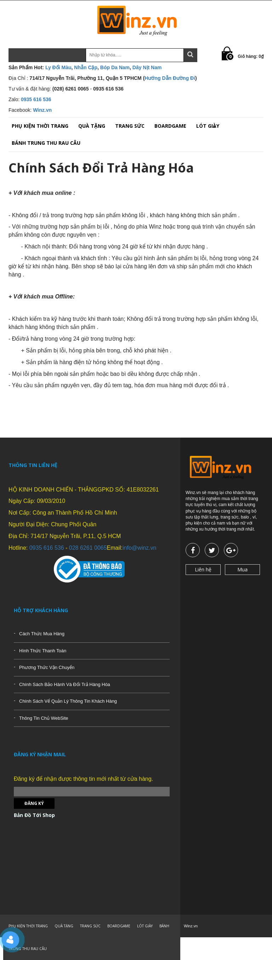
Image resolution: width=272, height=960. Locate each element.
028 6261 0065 (88, 548)
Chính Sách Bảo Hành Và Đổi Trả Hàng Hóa (64, 684)
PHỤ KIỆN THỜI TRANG (40, 125)
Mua (242, 569)
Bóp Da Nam (115, 67)
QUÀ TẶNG (91, 125)
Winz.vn (42, 110)
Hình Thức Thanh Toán (42, 650)
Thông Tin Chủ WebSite (43, 718)
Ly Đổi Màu (58, 67)
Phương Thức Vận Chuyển (46, 667)
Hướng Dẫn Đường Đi (169, 78)
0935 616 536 (36, 99)
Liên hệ (203, 569)
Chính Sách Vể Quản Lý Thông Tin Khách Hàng (68, 701)
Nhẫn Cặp (85, 67)
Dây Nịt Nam (147, 67)
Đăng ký (34, 803)
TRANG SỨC (129, 125)
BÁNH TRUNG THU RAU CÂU (46, 142)
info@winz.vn (139, 548)
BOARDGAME (170, 125)
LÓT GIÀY (207, 125)
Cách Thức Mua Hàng (41, 633)
